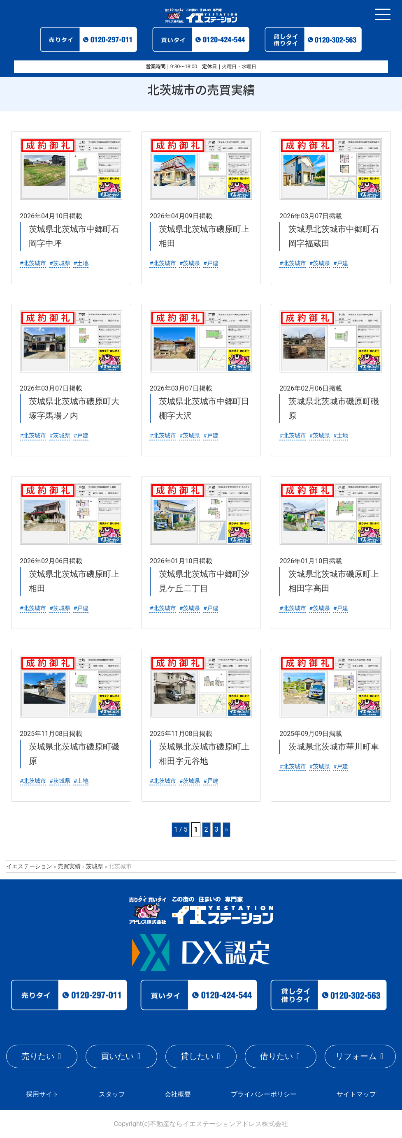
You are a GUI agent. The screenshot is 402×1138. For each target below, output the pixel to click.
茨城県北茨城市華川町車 (333, 747)
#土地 (81, 263)
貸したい (197, 1056)
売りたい (37, 1056)
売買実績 (69, 866)
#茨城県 (59, 263)
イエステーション (29, 866)
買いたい (117, 1056)
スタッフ (112, 1094)
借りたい (276, 1056)
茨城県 (94, 866)
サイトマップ (356, 1094)
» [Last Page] (226, 829)
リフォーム (355, 1056)
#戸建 (210, 263)
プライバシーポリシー (264, 1094)
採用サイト (42, 1094)
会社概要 (178, 1094)
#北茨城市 (33, 263)
